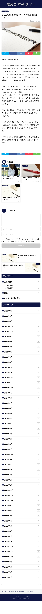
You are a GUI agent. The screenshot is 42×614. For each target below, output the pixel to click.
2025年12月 (22, 326)
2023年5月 (22, 434)
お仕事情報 (5, 11)
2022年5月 (22, 470)
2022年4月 (22, 475)
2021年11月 (22, 495)
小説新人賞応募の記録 (22, 298)
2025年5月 (22, 352)
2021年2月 (22, 536)
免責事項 (28, 596)
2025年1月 (22, 372)
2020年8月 (22, 567)
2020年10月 (22, 557)
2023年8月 (22, 423)
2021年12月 (22, 490)
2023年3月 (22, 444)
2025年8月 (22, 342)
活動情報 (23, 288)
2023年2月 (22, 449)
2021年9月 (22, 505)
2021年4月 (22, 531)
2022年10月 (22, 454)
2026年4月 (22, 316)
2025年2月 (22, 367)
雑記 (22, 293)
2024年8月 (22, 398)
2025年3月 (22, 362)
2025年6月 (22, 347)
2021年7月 (22, 516)
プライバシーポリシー (17, 596)
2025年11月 (22, 331)
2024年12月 (22, 377)
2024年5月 (22, 408)
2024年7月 (22, 403)
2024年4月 (22, 413)
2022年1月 (22, 485)
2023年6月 (22, 429)
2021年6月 (22, 521)
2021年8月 (22, 510)
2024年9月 (22, 393)
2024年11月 (22, 382)
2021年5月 (22, 526)
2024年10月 (22, 388)
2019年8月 (22, 572)
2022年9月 (22, 459)
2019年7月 (22, 577)
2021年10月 (22, 500)
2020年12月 (22, 546)
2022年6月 (22, 464)
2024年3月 (22, 418)
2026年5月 (22, 311)
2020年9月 (22, 562)
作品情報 (23, 286)
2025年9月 (22, 336)
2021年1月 (22, 541)
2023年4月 (22, 439)
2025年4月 (22, 357)
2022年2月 (22, 480)
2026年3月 (22, 321)
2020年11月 (22, 551)
